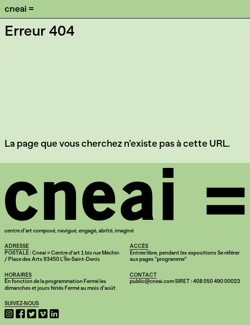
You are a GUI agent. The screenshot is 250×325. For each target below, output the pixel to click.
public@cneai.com (152, 281)
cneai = (19, 8)
